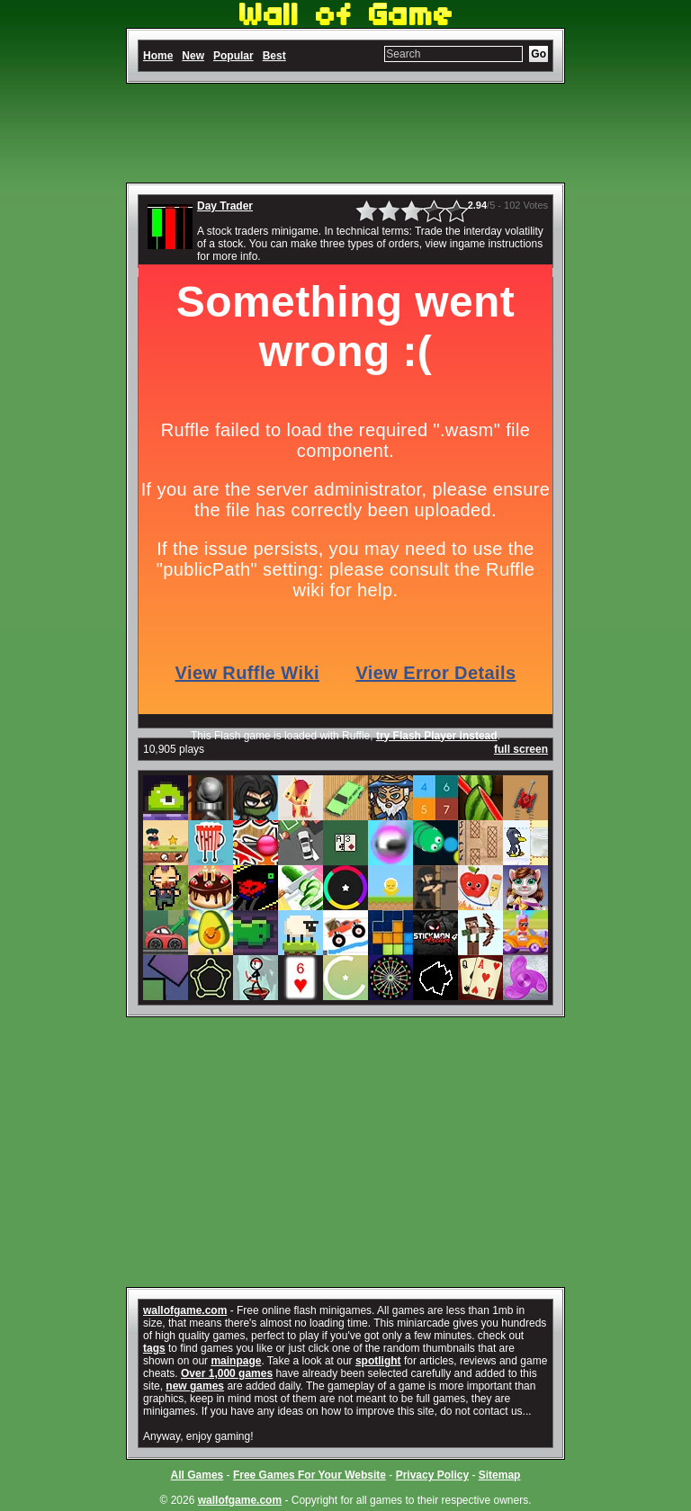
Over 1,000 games (227, 1373)
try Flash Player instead (437, 735)
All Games (197, 1475)
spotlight (378, 1361)
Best (274, 55)
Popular (233, 55)
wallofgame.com (185, 1310)
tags (154, 1348)
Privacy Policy (432, 1475)
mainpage (236, 1361)
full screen (521, 749)
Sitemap (500, 1475)
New (193, 55)
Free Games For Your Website (309, 1475)
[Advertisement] (345, 133)
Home (158, 55)
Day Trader (225, 206)
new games (195, 1386)
